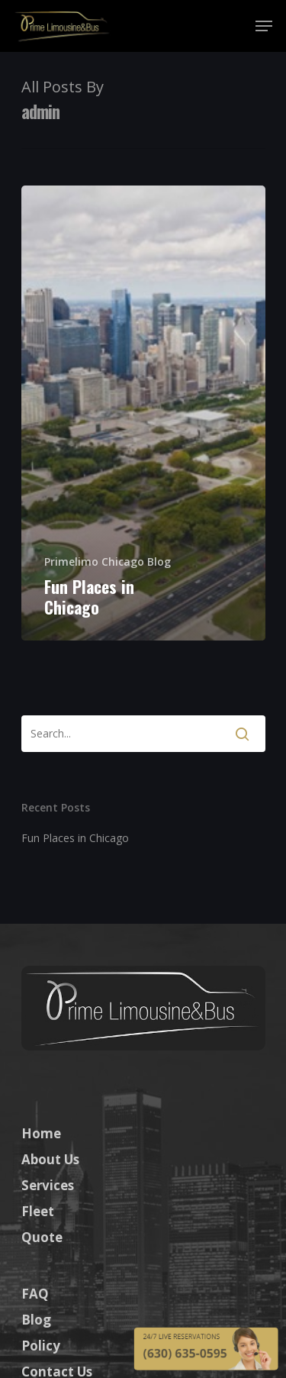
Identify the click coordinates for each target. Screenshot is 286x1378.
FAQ (35, 1293)
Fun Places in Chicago (75, 838)
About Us (50, 1159)
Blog (36, 1319)
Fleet (37, 1211)
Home (41, 1133)
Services (47, 1185)
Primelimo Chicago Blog (107, 561)
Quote (42, 1237)
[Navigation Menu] (263, 26)
